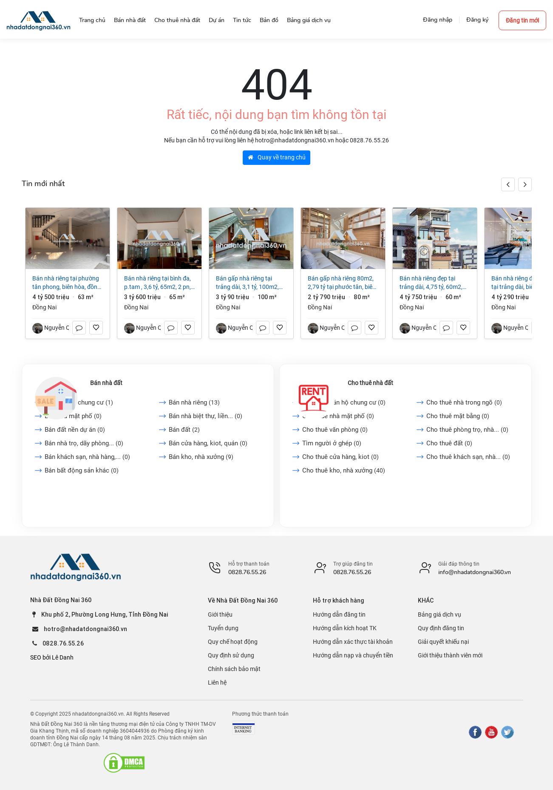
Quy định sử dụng (231, 655)
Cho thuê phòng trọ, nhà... (467, 429)
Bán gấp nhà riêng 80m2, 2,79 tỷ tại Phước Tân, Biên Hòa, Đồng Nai (342, 283)
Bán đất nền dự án (75, 429)
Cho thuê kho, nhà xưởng (343, 470)
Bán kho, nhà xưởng (201, 457)
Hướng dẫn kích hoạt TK (345, 628)
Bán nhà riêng (194, 402)
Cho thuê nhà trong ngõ (464, 402)
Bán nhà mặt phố (73, 416)
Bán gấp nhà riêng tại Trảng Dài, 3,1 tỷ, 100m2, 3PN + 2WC (247, 283)
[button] (525, 184)
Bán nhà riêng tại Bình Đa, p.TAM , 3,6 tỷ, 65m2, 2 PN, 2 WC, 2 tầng (157, 283)
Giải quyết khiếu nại (443, 641)
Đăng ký (477, 20)
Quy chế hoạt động (233, 641)
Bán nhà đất (106, 382)
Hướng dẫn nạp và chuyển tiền (353, 655)
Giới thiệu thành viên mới (450, 655)
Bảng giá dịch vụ (439, 614)
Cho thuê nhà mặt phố (338, 416)
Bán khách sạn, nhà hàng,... (87, 457)
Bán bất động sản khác (82, 470)
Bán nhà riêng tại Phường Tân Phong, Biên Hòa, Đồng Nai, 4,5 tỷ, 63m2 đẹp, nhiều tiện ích (67, 283)
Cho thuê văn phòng (335, 429)
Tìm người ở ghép (331, 443)
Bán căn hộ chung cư (79, 402)
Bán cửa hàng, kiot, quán (208, 443)
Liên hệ (217, 682)
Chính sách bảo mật (234, 668)
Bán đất (184, 429)
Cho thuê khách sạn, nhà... (468, 457)
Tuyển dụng (223, 628)
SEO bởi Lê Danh (52, 657)
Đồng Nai (44, 307)
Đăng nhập (437, 20)
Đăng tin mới (522, 20)
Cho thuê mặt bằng (457, 416)
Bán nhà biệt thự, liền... (205, 416)
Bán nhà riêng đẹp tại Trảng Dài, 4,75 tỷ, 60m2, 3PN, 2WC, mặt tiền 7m (431, 283)
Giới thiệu (220, 614)
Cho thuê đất (449, 443)
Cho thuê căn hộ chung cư (344, 402)
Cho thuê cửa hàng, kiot (340, 457)
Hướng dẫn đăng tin (339, 614)
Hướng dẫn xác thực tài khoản (353, 641)
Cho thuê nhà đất (370, 382)
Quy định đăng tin (441, 628)
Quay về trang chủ (277, 157)
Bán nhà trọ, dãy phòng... (84, 443)
